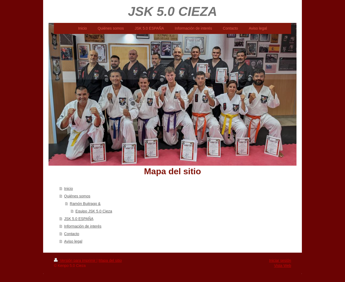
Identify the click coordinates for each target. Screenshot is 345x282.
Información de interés (83, 226)
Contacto (71, 234)
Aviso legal (73, 241)
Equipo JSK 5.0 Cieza (93, 211)
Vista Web (282, 265)
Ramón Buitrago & (85, 203)
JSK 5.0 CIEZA (172, 11)
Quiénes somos (77, 196)
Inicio (68, 188)
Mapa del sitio (110, 260)
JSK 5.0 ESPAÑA (79, 219)
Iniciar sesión (280, 260)
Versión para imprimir (75, 260)
